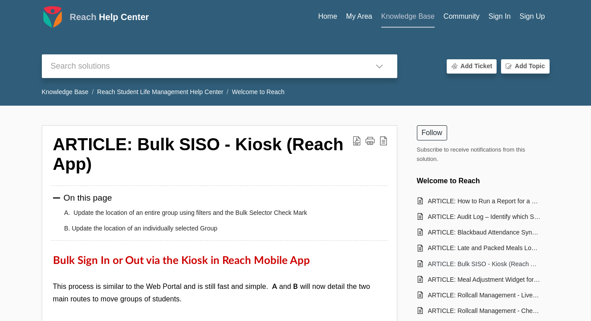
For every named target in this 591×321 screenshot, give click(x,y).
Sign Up (532, 16)
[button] (379, 66)
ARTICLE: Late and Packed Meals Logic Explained (484, 247)
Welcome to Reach (258, 91)
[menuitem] (499, 17)
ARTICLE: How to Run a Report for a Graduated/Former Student (484, 201)
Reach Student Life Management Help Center (160, 91)
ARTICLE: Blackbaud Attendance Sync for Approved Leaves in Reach (484, 232)
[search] (202, 66)
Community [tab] (462, 16)
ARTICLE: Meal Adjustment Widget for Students (484, 279)
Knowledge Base (65, 91)
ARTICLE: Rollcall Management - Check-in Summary (484, 310)
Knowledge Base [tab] (408, 16)
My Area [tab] (359, 16)
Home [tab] (327, 16)
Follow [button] (432, 132)
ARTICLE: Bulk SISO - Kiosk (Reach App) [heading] (198, 154)
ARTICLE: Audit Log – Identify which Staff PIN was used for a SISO (484, 216)
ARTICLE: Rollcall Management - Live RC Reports (484, 295)
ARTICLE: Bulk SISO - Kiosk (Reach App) (484, 264)
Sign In (500, 16)
